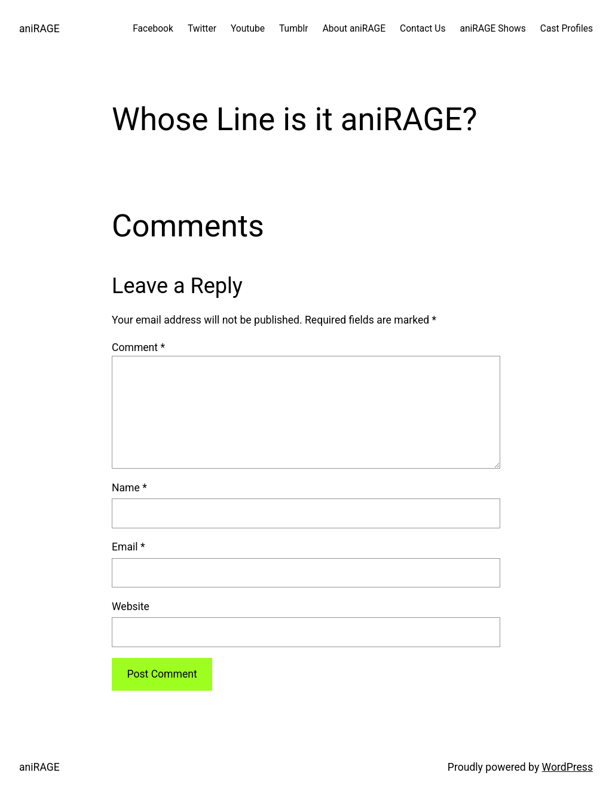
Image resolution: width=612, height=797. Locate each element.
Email (128, 547)
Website (130, 607)
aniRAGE (39, 29)
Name (129, 488)
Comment (138, 347)
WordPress (567, 767)
